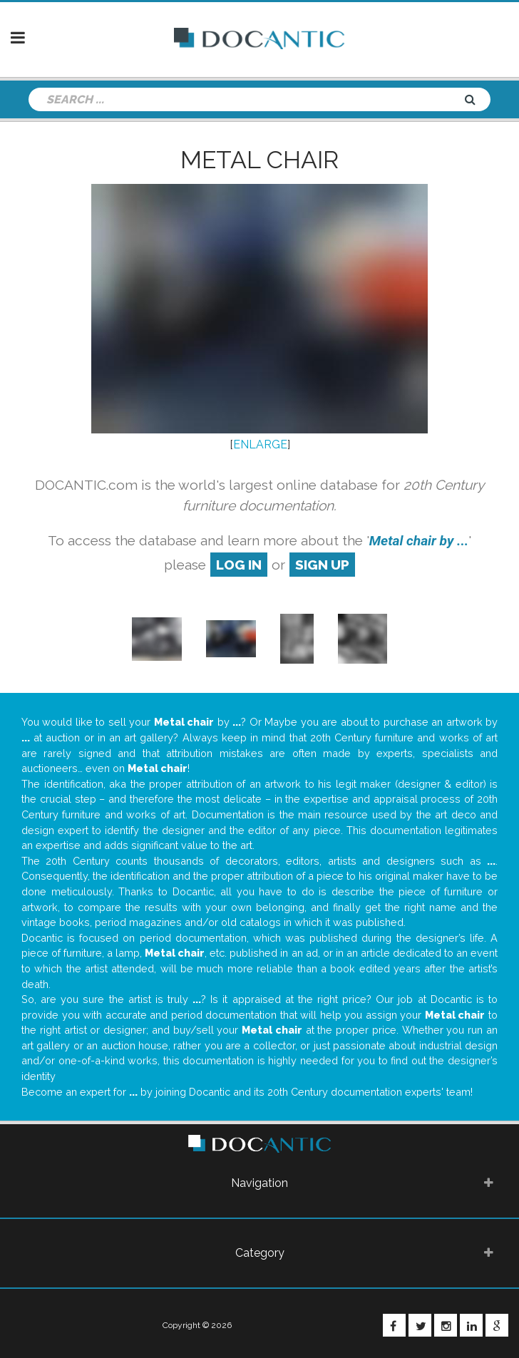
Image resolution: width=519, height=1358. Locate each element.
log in (239, 564)
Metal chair (259, 159)
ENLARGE (260, 444)
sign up (322, 564)
